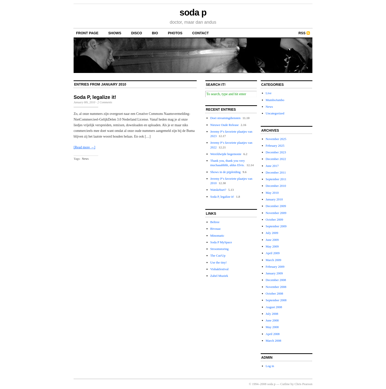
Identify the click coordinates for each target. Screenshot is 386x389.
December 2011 (276, 172)
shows (114, 33)
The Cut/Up (217, 255)
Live (269, 93)
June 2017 (272, 166)
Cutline (285, 384)
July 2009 (272, 233)
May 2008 (272, 327)
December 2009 (276, 206)
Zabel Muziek (219, 276)
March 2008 (273, 340)
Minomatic (217, 235)
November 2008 (276, 287)
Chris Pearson (303, 384)
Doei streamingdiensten (225, 118)
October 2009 (274, 219)
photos (175, 33)
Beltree (215, 222)
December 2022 (276, 159)
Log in (270, 366)
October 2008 (274, 293)
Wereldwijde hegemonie (225, 154)
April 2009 (273, 253)
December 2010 (276, 186)
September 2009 (276, 226)
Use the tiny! (218, 262)
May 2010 (272, 192)
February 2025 (275, 145)
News (85, 158)
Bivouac (215, 228)
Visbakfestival (219, 269)
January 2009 (274, 273)
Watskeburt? (218, 190)
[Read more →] (84, 147)
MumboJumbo (275, 100)
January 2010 (274, 199)
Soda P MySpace (221, 242)
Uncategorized (275, 113)
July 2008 (272, 314)
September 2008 (276, 300)
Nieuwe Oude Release (224, 125)
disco (136, 33)
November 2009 (276, 213)
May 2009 (272, 246)
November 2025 (276, 139)
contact (200, 33)
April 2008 (273, 334)
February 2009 (275, 266)
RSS (302, 33)
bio (155, 33)
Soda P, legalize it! (95, 97)
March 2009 (273, 260)
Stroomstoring (219, 249)
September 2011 (276, 179)
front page (87, 33)
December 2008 (276, 280)
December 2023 (276, 152)
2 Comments (104, 102)
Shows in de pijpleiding (225, 172)
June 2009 (272, 240)
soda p (193, 12)
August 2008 (274, 307)
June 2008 (272, 320)
